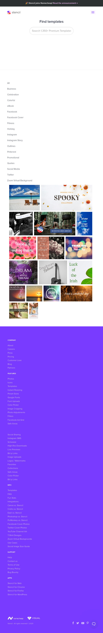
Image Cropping (15, 409)
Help (10, 557)
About (10, 345)
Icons (10, 383)
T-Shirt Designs (14, 535)
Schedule (12, 442)
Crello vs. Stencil (15, 509)
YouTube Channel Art (17, 531)
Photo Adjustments (16, 412)
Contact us (12, 561)
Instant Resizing (15, 390)
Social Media (13, 169)
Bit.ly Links (12, 453)
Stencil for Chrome (16, 587)
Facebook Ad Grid (16, 420)
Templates (12, 386)
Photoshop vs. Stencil (17, 517)
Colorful (11, 100)
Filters (10, 416)
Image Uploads (14, 457)
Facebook (12, 112)
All (8, 83)
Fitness (10, 123)
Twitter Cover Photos (17, 528)
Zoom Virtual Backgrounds (20, 539)
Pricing (11, 357)
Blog (10, 364)
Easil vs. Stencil (15, 513)
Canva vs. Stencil (15, 505)
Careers (11, 349)
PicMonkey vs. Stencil (18, 520)
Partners (11, 368)
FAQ (10, 494)
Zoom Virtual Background (19, 181)
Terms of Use (13, 565)
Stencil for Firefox (16, 591)
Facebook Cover (15, 118)
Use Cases (12, 543)
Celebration (13, 95)
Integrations (13, 502)
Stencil (14, 12)
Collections (13, 468)
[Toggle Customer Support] (94, 624)
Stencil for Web (15, 583)
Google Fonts (14, 397)
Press (10, 353)
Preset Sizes (13, 394)
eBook (10, 106)
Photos (11, 379)
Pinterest (11, 152)
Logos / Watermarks (16, 461)
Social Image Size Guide (19, 546)
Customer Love (15, 360)
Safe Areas (12, 424)
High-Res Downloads (17, 446)
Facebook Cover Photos (19, 524)
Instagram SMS (14, 438)
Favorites (12, 464)
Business (11, 89)
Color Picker (13, 405)
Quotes (10, 163)
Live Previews (14, 450)
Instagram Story (15, 140)
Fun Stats (12, 498)
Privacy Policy (14, 569)
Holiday (11, 129)
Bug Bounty (13, 572)
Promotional (13, 158)
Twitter (10, 175)
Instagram (12, 135)
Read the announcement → (65, 3)
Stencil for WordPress (17, 595)
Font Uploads (14, 401)
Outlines (11, 146)
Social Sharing (14, 435)
